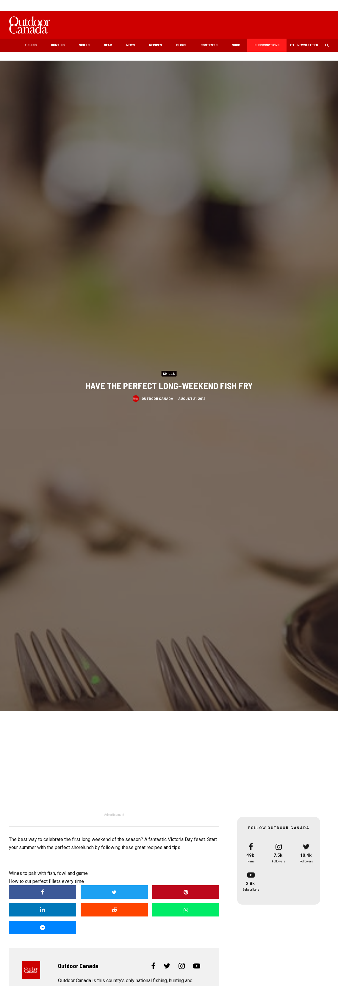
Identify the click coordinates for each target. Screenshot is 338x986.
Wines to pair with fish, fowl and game (48, 873)
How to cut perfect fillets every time (46, 881)
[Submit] (114, 909)
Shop (236, 45)
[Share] (42, 892)
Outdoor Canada (157, 398)
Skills (84, 45)
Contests (209, 45)
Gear (108, 45)
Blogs (181, 45)
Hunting (58, 45)
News (130, 45)
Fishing (31, 45)
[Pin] (186, 892)
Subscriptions (266, 45)
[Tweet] (114, 892)
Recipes (155, 45)
